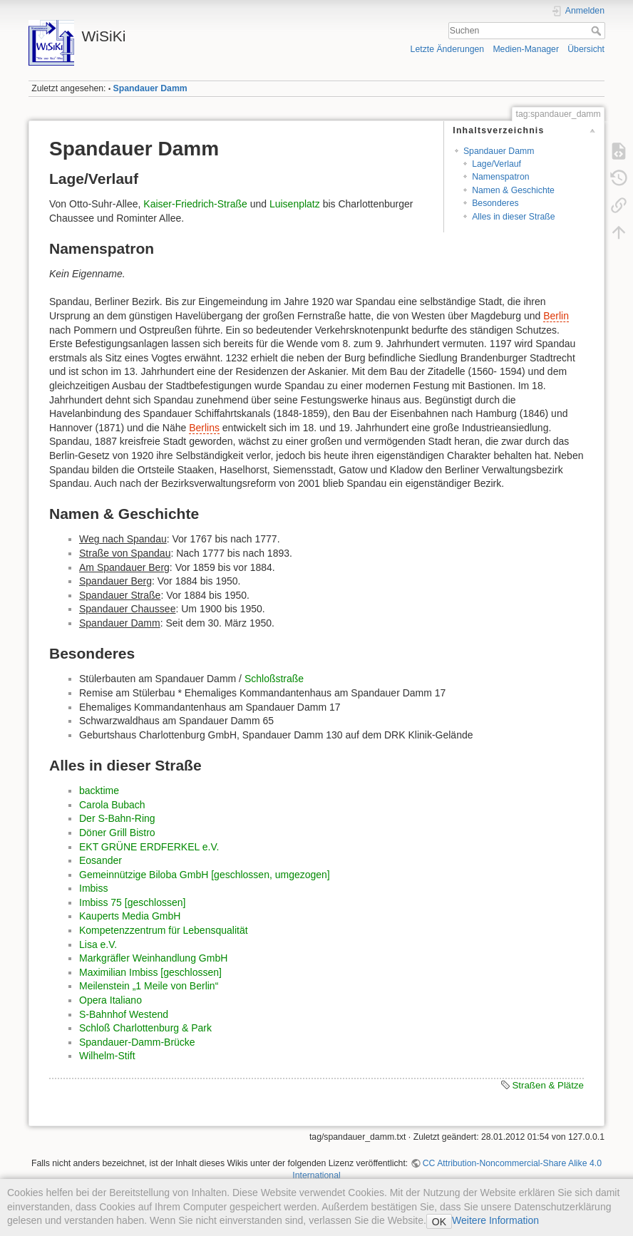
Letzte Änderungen (448, 49)
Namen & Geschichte (513, 190)
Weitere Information (495, 1220)
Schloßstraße (274, 678)
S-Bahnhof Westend (123, 1014)
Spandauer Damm (150, 88)
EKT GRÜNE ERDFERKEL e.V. (149, 847)
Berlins (204, 427)
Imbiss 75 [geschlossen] (132, 902)
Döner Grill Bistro (117, 832)
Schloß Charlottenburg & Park (145, 1028)
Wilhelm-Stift (107, 1055)
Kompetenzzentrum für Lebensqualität (163, 930)
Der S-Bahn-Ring (117, 818)
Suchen (597, 31)
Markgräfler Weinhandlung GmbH (153, 958)
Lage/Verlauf (496, 164)
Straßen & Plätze (548, 1085)
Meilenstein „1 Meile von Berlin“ (148, 986)
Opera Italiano (110, 1000)
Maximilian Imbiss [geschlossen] (150, 972)
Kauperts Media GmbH (129, 916)
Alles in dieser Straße (513, 217)
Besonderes (495, 203)
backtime (99, 790)
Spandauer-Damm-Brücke (137, 1042)
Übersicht (585, 49)
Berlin (556, 315)
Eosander (100, 860)
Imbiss (93, 888)
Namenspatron (500, 177)
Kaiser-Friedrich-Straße (195, 204)
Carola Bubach (112, 804)
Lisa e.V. (98, 944)
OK (439, 1221)
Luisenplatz (294, 204)
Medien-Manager (526, 49)
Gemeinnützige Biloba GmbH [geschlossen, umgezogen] (204, 874)
